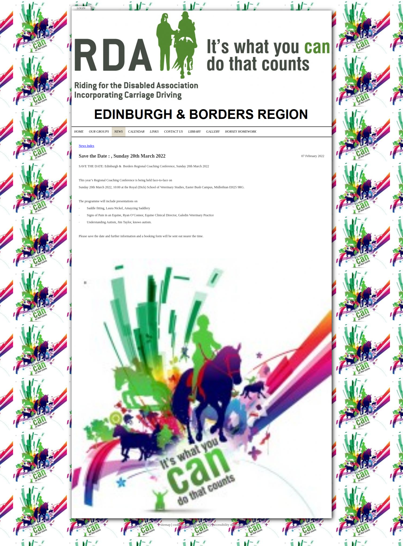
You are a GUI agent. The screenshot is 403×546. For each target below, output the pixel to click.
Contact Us (173, 131)
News (118, 131)
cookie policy (181, 525)
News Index (86, 146)
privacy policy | (202, 525)
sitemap (165, 525)
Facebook (309, 23)
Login (81, 8)
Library (194, 131)
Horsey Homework (240, 131)
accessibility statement (228, 525)
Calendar (136, 131)
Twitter (319, 23)
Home (79, 131)
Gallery (213, 131)
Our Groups (99, 131)
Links (154, 131)
